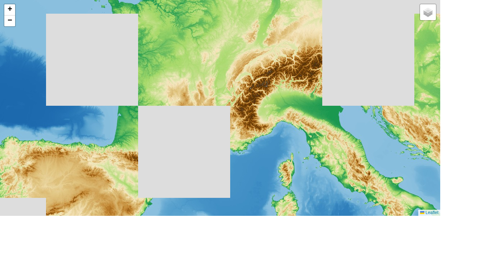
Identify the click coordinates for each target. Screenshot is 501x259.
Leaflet (429, 212)
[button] (9, 9)
